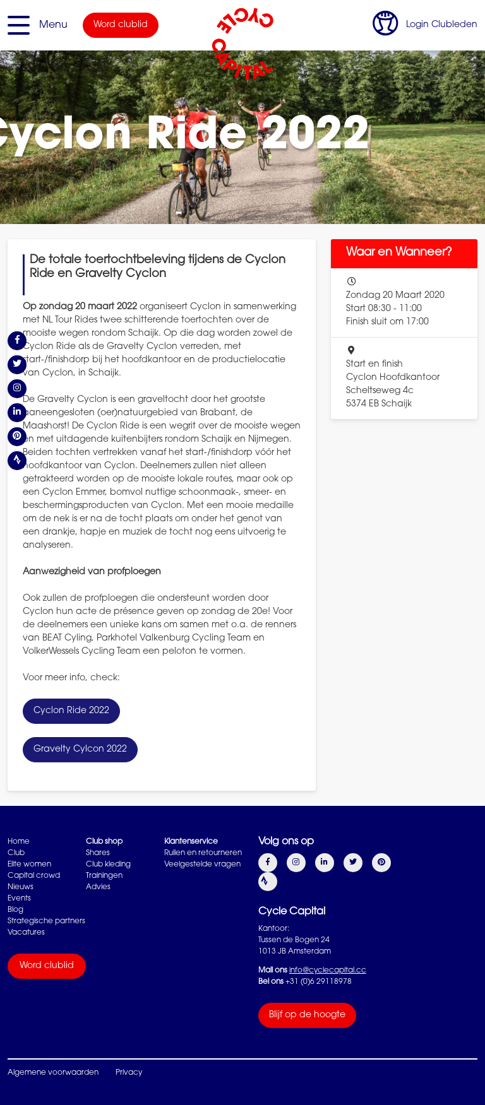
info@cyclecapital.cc (327, 970)
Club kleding (108, 864)
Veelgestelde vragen (202, 864)
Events (19, 898)
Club (16, 853)
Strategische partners (46, 921)
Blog (15, 910)
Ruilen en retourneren (203, 853)
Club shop (104, 842)
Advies (98, 887)
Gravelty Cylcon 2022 (80, 749)
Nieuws (20, 887)
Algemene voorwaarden (53, 1073)
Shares (98, 853)
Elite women (29, 864)
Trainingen (104, 876)
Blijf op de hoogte (307, 1015)
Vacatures (26, 933)
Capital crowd (34, 876)
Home (19, 842)
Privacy (129, 1073)
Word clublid (120, 25)
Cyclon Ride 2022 (71, 711)
